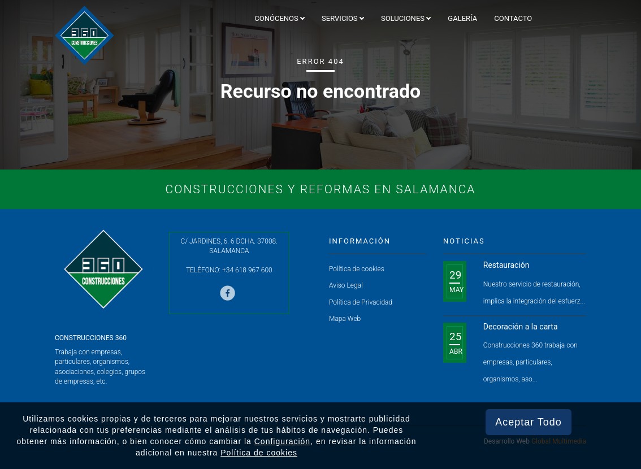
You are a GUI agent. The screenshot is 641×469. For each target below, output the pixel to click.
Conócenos (279, 18)
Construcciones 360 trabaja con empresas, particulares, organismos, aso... (530, 362)
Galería (462, 18)
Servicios (343, 18)
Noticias (464, 241)
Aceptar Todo (528, 422)
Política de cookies (356, 269)
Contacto (513, 18)
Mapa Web (345, 319)
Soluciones (406, 18)
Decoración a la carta (520, 326)
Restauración (506, 265)
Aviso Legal (346, 285)
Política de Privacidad (360, 302)
